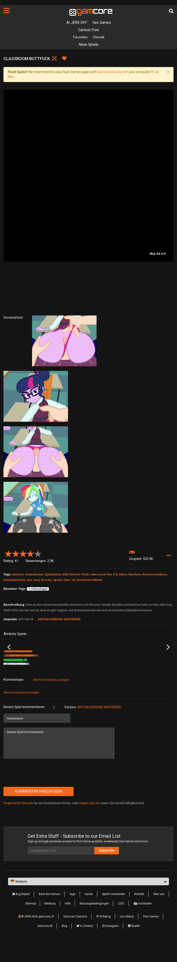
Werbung (50, 923)
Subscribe (109, 871)
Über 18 (69, 580)
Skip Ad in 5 (157, 254)
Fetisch (74, 574)
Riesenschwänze (154, 574)
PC (153, 72)
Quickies (134, 574)
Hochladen (143, 923)
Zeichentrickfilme (89, 580)
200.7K (53, 684)
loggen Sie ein (89, 823)
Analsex (18, 574)
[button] (169, 555)
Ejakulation (53, 574)
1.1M (137, 684)
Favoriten (79, 37)
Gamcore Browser (110, 72)
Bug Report (21, 914)
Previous (8, 657)
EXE (65, 574)
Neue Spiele (88, 45)
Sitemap (30, 923)
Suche (89, 914)
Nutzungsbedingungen (94, 923)
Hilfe (68, 923)
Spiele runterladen (113, 914)
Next (168, 657)
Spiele (57, 580)
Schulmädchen (14, 580)
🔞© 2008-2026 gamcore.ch (36, 936)
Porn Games (151, 936)
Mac (11, 77)
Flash (85, 574)
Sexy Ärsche (42, 580)
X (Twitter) (85, 946)
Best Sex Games (49, 914)
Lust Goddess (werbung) (104, 678)
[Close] (168, 72)
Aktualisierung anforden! (59, 619)
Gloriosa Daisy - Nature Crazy (64, 678)
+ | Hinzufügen (38, 589)
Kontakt (139, 914)
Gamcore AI (44, 946)
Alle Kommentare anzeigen (51, 700)
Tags (72, 914)
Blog (64, 946)
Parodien (120, 574)
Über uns (159, 914)
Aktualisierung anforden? (99, 727)
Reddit (134, 946)
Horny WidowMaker (15, 678)
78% (40, 684)
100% (125, 684)
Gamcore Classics (75, 936)
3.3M (94, 684)
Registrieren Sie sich (18, 823)
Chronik (99, 37)
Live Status (127, 936)
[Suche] (171, 11)
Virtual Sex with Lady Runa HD (151, 678)
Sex (29, 580)
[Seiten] (6, 10)
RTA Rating (103, 936)
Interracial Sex (101, 574)
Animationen (34, 574)
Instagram (110, 946)
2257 (121, 923)
